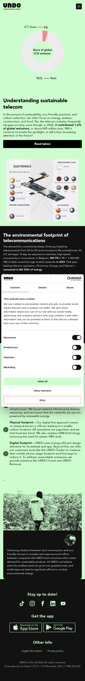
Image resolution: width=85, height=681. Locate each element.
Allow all (42, 381)
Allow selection (42, 390)
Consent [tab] (15, 287)
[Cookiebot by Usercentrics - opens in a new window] (67, 279)
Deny (43, 400)
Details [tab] (42, 287)
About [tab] (70, 287)
